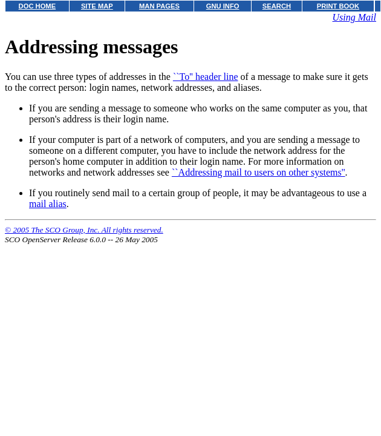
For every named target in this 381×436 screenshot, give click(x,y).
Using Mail (354, 17)
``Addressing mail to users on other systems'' (258, 172)
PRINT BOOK (338, 6)
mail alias (48, 204)
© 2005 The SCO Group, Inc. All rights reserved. (84, 229)
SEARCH (276, 6)
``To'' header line (205, 76)
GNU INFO (222, 6)
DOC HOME (37, 6)
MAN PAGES (159, 6)
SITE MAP (97, 6)
